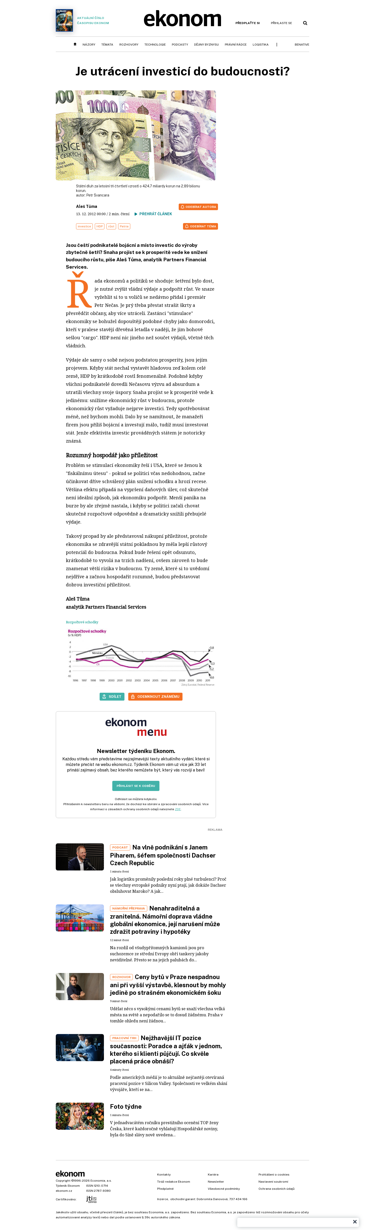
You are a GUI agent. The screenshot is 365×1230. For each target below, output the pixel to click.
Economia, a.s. (101, 1180)
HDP (100, 226)
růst (111, 226)
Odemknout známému (158, 697)
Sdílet (115, 697)
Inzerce (162, 1199)
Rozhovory (128, 44)
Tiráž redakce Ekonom (173, 1181)
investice (84, 226)
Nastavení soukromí (273, 1181)
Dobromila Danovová (212, 1199)
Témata (107, 44)
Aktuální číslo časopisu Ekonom (82, 20)
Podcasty (180, 44)
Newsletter (216, 1181)
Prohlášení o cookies (274, 1174)
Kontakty (164, 1174)
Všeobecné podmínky (224, 1189)
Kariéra (213, 1174)
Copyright (63, 1180)
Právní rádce (236, 44)
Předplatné (165, 1189)
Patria (124, 226)
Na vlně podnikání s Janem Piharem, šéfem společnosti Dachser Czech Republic (163, 855)
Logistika (261, 44)
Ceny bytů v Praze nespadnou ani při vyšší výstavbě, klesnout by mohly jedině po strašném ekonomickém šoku (168, 984)
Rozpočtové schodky (82, 622)
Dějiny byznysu (206, 44)
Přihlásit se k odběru (136, 786)
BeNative (302, 44)
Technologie (155, 44)
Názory (89, 44)
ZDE (178, 809)
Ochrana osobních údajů (277, 1189)
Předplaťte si (247, 23)
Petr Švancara (97, 195)
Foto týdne (126, 1106)
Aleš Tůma (86, 206)
